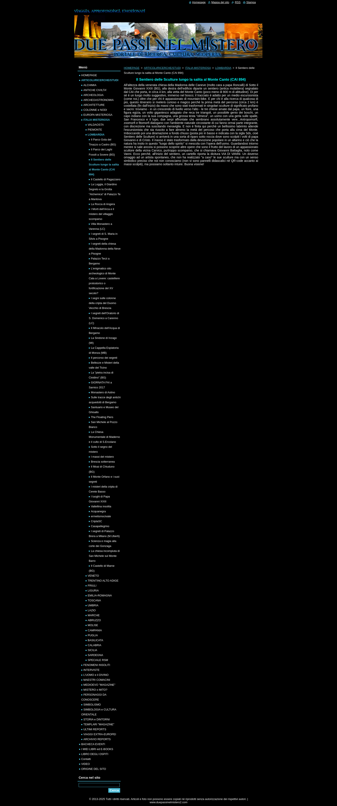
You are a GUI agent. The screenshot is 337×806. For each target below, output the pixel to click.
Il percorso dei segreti (104, 357)
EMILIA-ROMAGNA (100, 595)
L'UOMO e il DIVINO (96, 674)
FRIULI (92, 585)
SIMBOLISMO (92, 704)
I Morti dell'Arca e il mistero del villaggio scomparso (101, 214)
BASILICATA (95, 640)
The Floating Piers (102, 417)
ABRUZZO (94, 620)
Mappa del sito (220, 2)
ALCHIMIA (89, 85)
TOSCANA (94, 600)
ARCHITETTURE (94, 105)
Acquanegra (98, 511)
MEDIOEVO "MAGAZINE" (99, 684)
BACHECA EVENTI (93, 744)
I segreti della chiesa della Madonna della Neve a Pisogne (105, 248)
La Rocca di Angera (103, 204)
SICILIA (92, 650)
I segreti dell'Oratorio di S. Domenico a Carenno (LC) (104, 318)
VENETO (93, 575)
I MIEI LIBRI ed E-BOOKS (97, 749)
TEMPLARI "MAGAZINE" (98, 724)
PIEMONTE (95, 129)
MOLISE (93, 625)
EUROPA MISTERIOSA (97, 114)
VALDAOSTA (96, 124)
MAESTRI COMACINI (96, 679)
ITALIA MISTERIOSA (198, 67)
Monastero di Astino (103, 392)
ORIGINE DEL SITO (93, 768)
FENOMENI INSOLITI (96, 665)
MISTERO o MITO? (95, 689)
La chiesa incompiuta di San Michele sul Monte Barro (104, 555)
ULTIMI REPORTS (94, 729)
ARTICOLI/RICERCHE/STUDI (162, 67)
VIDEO (85, 764)
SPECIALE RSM (98, 660)
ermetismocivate (101, 516)
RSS (237, 2)
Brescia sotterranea (103, 461)
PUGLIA (93, 635)
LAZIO (92, 610)
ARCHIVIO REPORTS (97, 739)
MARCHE (94, 615)
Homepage (199, 2)
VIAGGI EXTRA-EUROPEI (99, 734)
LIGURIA (93, 590)
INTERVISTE (91, 670)
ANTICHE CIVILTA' (95, 90)
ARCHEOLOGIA (93, 95)
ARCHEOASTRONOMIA (98, 100)
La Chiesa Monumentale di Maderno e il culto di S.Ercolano (104, 436)
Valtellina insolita (101, 506)
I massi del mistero (102, 456)
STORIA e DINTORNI (96, 719)
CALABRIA (94, 645)
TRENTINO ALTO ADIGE (103, 580)
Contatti (86, 759)
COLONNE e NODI (95, 109)
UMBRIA (93, 605)
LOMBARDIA (223, 67)
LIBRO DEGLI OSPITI (94, 754)
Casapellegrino (100, 526)
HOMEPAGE (131, 67)
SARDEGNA (95, 655)
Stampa (251, 2)
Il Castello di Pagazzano (105, 179)
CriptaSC (96, 521)
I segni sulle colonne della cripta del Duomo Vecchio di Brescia (102, 303)
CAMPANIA (95, 630)
